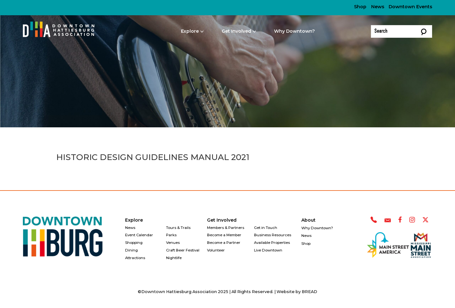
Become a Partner (223, 242)
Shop (360, 7)
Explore (134, 220)
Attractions (135, 258)
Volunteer (216, 250)
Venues (173, 242)
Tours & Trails (178, 227)
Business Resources (272, 235)
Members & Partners (225, 227)
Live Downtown (268, 250)
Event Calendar (139, 235)
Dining (131, 250)
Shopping (134, 242)
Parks (171, 235)
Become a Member (224, 235)
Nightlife (174, 258)
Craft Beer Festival (182, 250)
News (377, 7)
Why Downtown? (294, 31)
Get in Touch (265, 227)
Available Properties (272, 242)
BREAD (309, 291)
